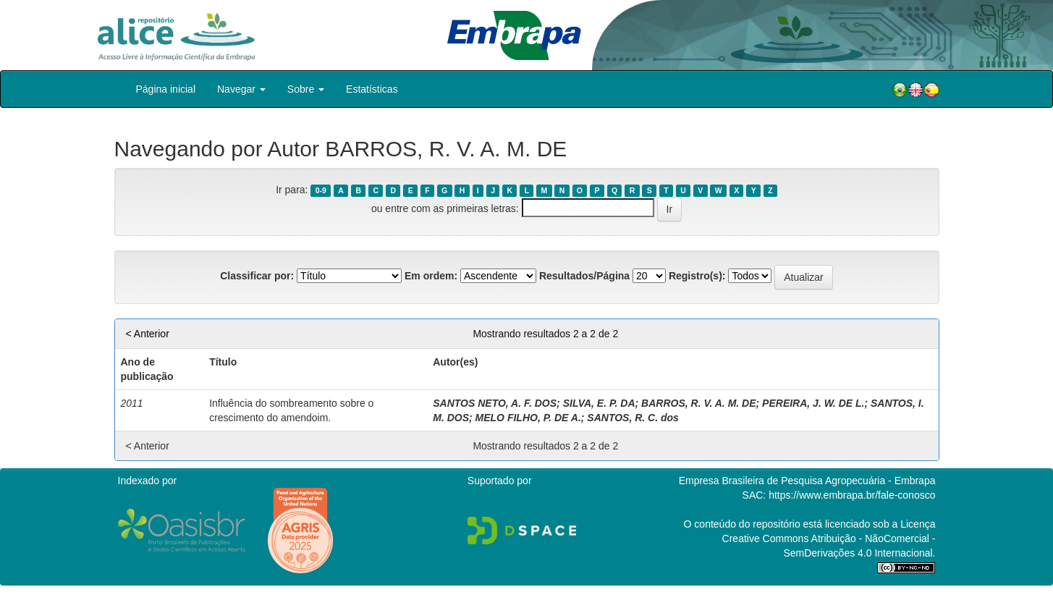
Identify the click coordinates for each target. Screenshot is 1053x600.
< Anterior (147, 333)
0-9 (321, 190)
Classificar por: (257, 276)
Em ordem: (431, 276)
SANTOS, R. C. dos (633, 417)
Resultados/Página (584, 276)
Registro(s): (697, 276)
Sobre (305, 89)
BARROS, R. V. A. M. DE (698, 403)
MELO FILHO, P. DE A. (528, 417)
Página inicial (166, 89)
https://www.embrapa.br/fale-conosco (852, 495)
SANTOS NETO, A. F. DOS (495, 403)
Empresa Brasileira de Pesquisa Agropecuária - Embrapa (807, 480)
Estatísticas (372, 89)
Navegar (241, 89)
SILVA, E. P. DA (599, 403)
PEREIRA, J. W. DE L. (813, 403)
